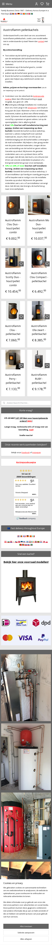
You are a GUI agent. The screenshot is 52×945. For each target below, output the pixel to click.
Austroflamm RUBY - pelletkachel (39, 378)
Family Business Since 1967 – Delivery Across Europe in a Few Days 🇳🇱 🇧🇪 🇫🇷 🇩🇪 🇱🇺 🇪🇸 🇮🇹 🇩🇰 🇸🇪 (25, 12)
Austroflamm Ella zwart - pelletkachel (39, 330)
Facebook (25, 452)
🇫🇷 (24, 536)
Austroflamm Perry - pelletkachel (13, 378)
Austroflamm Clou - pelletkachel (13, 330)
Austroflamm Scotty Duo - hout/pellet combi (13, 279)
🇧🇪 (21, 536)
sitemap (35, 940)
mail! (31, 429)
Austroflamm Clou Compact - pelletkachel (39, 277)
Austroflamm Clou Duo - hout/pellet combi (13, 226)
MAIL (29, 421)
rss (41, 940)
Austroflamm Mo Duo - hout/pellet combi (39, 226)
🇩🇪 (27, 536)
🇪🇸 (31, 536)
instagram (36, 452)
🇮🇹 (34, 536)
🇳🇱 (18, 536)
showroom (32, 107)
